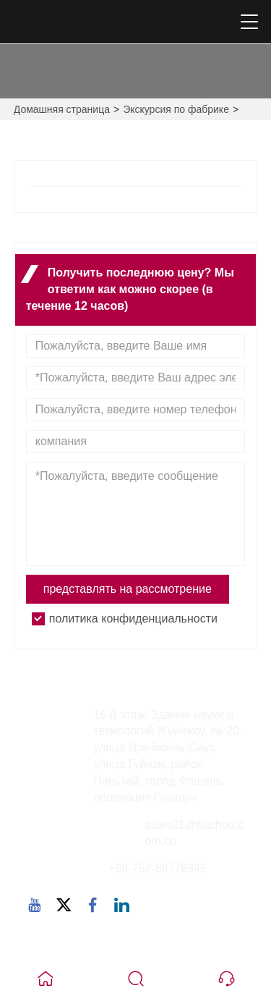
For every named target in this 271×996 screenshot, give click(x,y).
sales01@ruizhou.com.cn (194, 833)
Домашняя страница (62, 109)
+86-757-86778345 (157, 868)
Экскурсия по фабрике (176, 109)
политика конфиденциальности (133, 618)
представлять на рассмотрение (127, 589)
